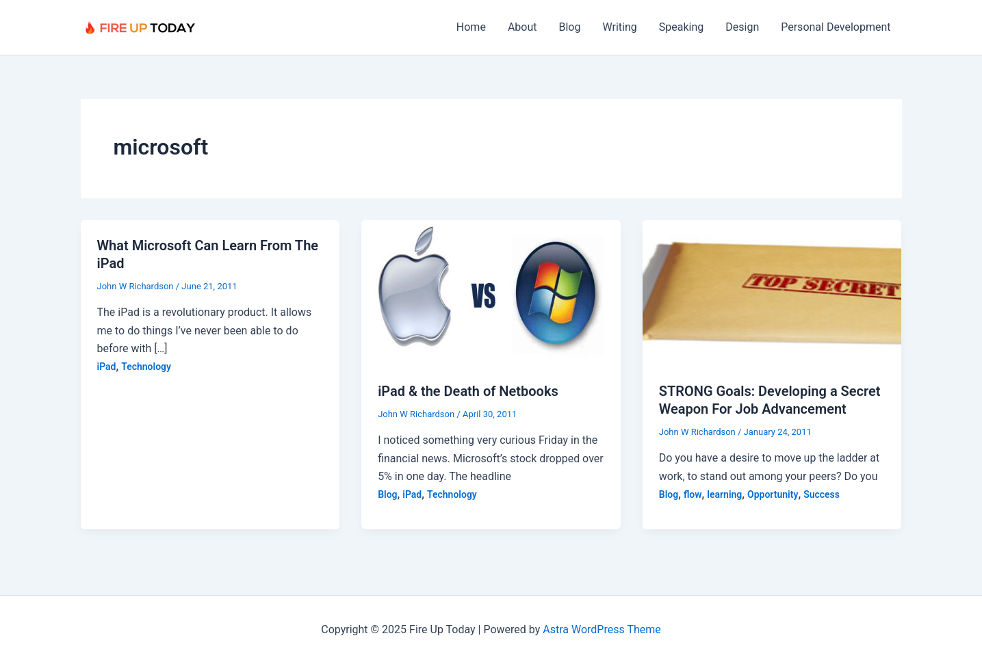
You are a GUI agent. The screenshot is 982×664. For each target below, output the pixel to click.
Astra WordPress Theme (601, 629)
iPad (106, 366)
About (522, 27)
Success (821, 494)
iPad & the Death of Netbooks (468, 391)
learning (724, 494)
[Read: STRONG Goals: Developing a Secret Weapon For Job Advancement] (772, 292)
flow (693, 494)
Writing (619, 27)
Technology (146, 366)
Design (742, 27)
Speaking (681, 27)
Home (471, 27)
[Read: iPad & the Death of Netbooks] (491, 292)
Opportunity (772, 494)
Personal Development (835, 27)
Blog (570, 27)
